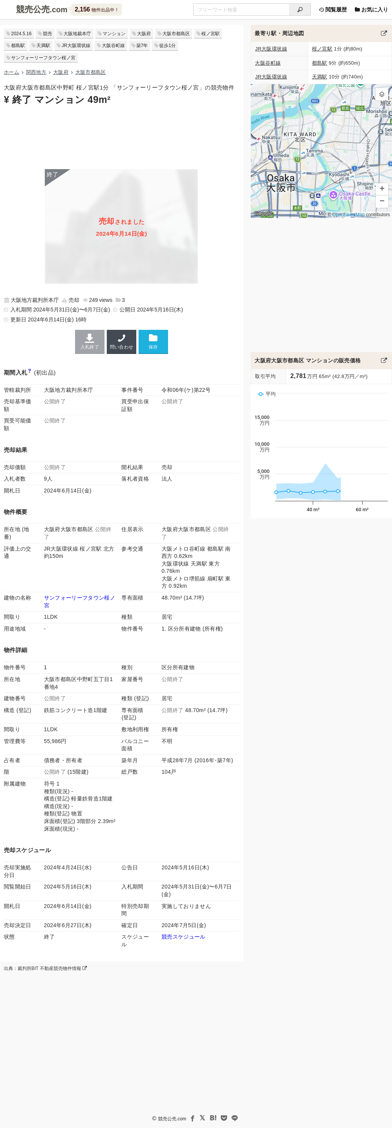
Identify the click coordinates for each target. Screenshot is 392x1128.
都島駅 (18, 45)
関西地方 (36, 72)
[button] (382, 94)
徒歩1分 (167, 45)
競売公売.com (172, 1118)
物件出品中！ (97, 9)
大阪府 (144, 33)
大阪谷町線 (113, 45)
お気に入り (371, 9)
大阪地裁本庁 (77, 33)
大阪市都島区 (176, 33)
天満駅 (43, 45)
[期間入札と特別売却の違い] (30, 372)
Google (263, 213)
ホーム (11, 72)
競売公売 (33, 9)
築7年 (142, 45)
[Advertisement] (121, 136)
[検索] (300, 9)
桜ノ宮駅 (210, 33)
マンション (114, 33)
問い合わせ (121, 342)
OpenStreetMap (348, 214)
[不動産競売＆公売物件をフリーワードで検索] (241, 9)
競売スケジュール (184, 937)
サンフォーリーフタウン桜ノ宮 (43, 57)
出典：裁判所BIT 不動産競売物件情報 (45, 968)
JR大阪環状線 (76, 45)
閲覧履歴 (332, 9)
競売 (47, 33)
